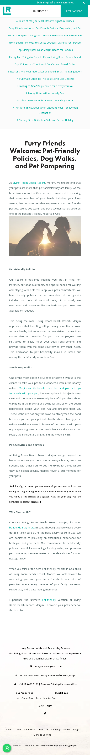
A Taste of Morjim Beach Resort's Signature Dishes (45, 21)
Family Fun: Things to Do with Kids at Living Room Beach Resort (45, 57)
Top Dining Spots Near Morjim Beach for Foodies (45, 49)
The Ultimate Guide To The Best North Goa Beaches (45, 78)
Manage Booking (42, 734)
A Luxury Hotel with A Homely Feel (45, 93)
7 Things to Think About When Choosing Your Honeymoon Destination (45, 110)
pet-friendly (49, 599)
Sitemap (17, 745)
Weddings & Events (60, 729)
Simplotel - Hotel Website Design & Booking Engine (51, 745)
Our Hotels (41, 11)
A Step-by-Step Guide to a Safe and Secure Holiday (45, 120)
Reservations (74, 11)
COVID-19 (43, 729)
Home (9, 729)
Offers (18, 729)
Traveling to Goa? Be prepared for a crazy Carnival (45, 86)
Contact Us (29, 729)
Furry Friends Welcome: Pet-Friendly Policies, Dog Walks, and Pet (45, 28)
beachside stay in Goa (22, 527)
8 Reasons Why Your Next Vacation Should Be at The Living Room (45, 71)
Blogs (76, 729)
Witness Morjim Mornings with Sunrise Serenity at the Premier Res (45, 35)
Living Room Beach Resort (29, 182)
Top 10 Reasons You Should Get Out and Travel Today (45, 64)
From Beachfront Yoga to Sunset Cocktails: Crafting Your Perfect (45, 42)
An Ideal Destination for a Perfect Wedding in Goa (45, 100)
